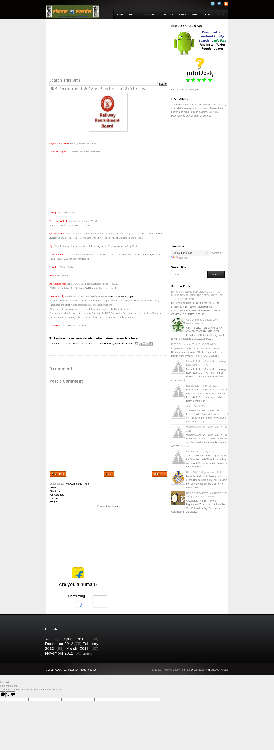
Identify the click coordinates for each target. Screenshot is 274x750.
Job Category (56, 494)
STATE (53, 502)
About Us (134, 14)
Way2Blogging (201, 669)
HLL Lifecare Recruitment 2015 (202, 385)
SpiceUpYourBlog (219, 669)
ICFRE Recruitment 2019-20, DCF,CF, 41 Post (194, 344)
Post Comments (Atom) (77, 483)
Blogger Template (181, 669)
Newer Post (58, 474)
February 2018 (112, 343)
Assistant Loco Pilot (93, 343)
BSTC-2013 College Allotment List (203, 472)
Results (196, 14)
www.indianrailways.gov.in (122, 296)
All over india (74, 343)
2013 (47, 639)
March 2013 (77, 648)
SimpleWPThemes (161, 669)
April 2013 (74, 639)
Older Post (159, 474)
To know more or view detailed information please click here (93, 338)
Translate (179, 257)
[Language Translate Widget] (190, 253)
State (182, 14)
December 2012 (59, 643)
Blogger (115, 506)
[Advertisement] (81, 50)
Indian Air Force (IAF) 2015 (200, 451)
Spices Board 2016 (196, 406)
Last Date (150, 14)
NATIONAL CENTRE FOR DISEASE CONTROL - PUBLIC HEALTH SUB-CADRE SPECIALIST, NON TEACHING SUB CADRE (197, 295)
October (86, 654)
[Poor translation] (10, 694)
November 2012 (59, 653)
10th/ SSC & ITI (58, 343)
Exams (208, 14)
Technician (127, 343)
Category (167, 14)
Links (221, 14)
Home (120, 14)
